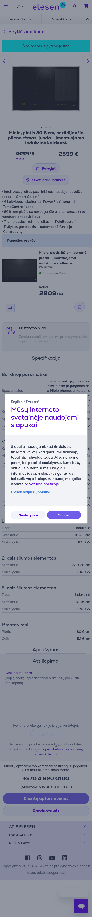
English (17, 402)
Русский (32, 402)
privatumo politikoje (42, 484)
